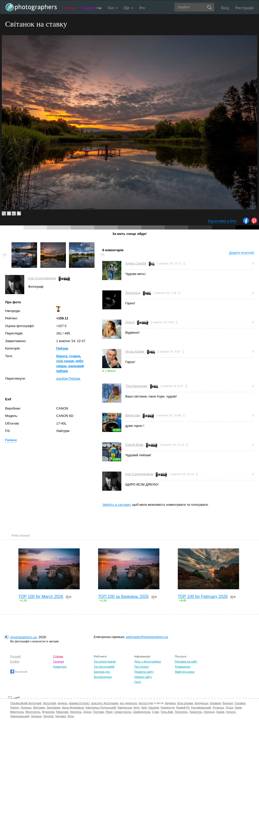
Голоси (11, 440)
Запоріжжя (53, 707)
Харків (220, 711)
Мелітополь (33, 711)
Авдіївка (170, 703)
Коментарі (59, 666)
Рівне (109, 711)
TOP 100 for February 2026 (203, 596)
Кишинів (153, 707)
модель (62, 703)
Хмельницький (19, 716)
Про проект (141, 666)
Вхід (225, 8)
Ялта (70, 716)
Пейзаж (62, 348)
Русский (15, 656)
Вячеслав (132, 415)
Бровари (215, 703)
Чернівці (60, 716)
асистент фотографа (104, 703)
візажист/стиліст (79, 703)
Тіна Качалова (136, 386)
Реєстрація (244, 8)
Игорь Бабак (134, 351)
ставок (74, 356)
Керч (137, 707)
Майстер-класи (184, 671)
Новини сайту (143, 676)
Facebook (18, 671)
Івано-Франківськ (73, 707)
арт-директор (128, 703)
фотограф (49, 703)
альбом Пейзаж (68, 378)
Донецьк (25, 707)
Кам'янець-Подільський (101, 707)
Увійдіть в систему (116, 505)
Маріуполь (17, 711)
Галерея (91, 8)
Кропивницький (201, 707)
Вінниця (228, 703)
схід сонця (65, 361)
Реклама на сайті (186, 661)
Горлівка (239, 703)
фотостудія (146, 703)
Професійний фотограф (25, 703)
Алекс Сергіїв (135, 263)
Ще (128, 8)
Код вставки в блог (222, 221)
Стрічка (68, 8)
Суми (155, 711)
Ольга (129, 322)
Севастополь (122, 711)
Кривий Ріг (183, 707)
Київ (144, 707)
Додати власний (241, 253)
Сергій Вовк (134, 445)
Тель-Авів (166, 711)
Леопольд (132, 293)
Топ (112, 8)
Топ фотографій (104, 666)
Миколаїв (62, 711)
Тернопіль (181, 711)
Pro (142, 8)
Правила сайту (144, 671)
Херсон (231, 711)
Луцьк (229, 707)
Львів (238, 707)
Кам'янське (125, 707)
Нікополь (75, 711)
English (14, 661)
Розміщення (182, 666)
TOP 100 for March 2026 (40, 596)
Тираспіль (195, 711)
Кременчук (167, 707)
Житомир (39, 707)
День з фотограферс (147, 661)
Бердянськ (201, 703)
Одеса (87, 711)
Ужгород (209, 711)
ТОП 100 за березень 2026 (123, 596)
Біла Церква (185, 703)
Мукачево (48, 711)
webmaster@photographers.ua (147, 637)
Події (137, 681)
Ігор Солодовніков (42, 278)
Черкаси (36, 716)
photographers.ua (23, 637)
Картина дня (102, 671)
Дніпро (14, 707)
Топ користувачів (105, 661)
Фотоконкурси (103, 676)
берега (61, 356)
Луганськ (218, 707)
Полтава (98, 711)
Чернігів (48, 716)
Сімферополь (141, 711)
